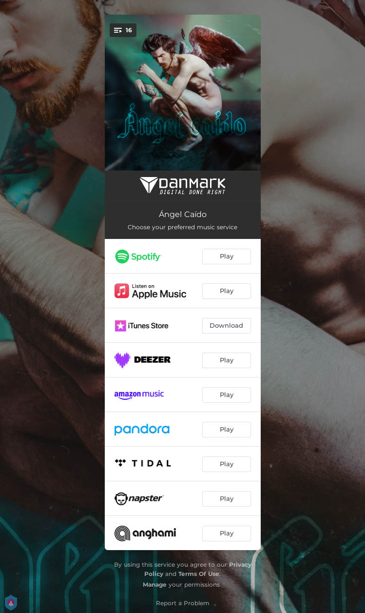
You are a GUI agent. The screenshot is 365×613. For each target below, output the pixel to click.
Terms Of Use (198, 573)
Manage (155, 584)
